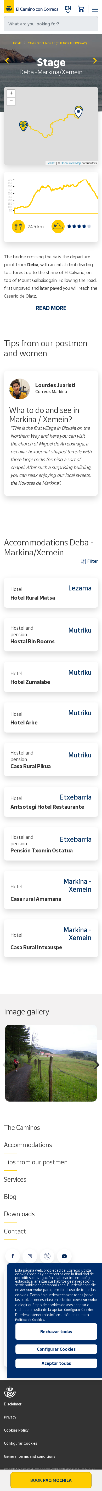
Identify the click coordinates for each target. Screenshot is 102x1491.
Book (51, 1480)
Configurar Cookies (20, 1443)
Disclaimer (13, 1404)
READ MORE (51, 308)
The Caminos (22, 1127)
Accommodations (28, 1144)
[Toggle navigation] (95, 6)
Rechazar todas (56, 1331)
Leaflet (51, 163)
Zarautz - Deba (7, 61)
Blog (10, 1196)
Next (96, 1065)
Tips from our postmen (36, 1162)
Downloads (19, 1214)
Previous (5, 1065)
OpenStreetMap (71, 163)
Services (15, 1179)
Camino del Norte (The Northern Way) (57, 43)
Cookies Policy (16, 1430)
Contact (15, 1231)
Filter (89, 561)
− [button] (11, 101)
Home (17, 43)
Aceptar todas (56, 1363)
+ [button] (11, 94)
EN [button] (68, 8)
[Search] (51, 23)
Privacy (10, 1417)
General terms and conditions (29, 1456)
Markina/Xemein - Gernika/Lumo (95, 61)
